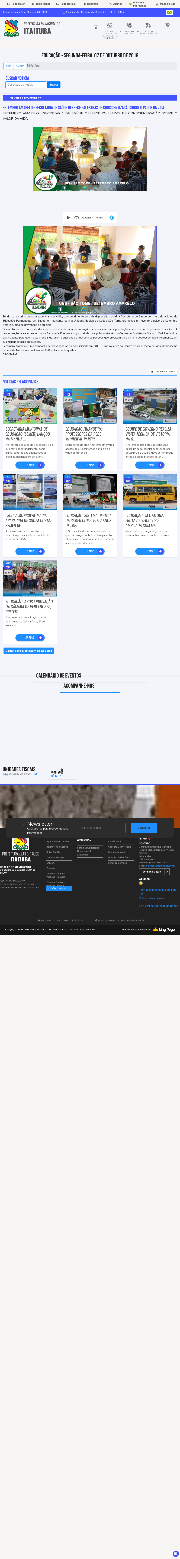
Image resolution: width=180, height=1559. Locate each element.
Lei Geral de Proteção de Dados (158, 906)
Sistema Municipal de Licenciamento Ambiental (88, 851)
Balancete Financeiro (57, 847)
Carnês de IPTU (116, 842)
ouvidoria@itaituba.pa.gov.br (160, 866)
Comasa (50, 868)
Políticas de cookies (151, 898)
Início (8, 66)
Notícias (20, 66)
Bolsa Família (53, 852)
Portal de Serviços (117, 863)
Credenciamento (117, 852)
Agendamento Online (57, 842)
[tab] (96, 27)
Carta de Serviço (55, 858)
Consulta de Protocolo (119, 847)
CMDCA (50, 863)
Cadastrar (144, 828)
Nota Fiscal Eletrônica (119, 858)
